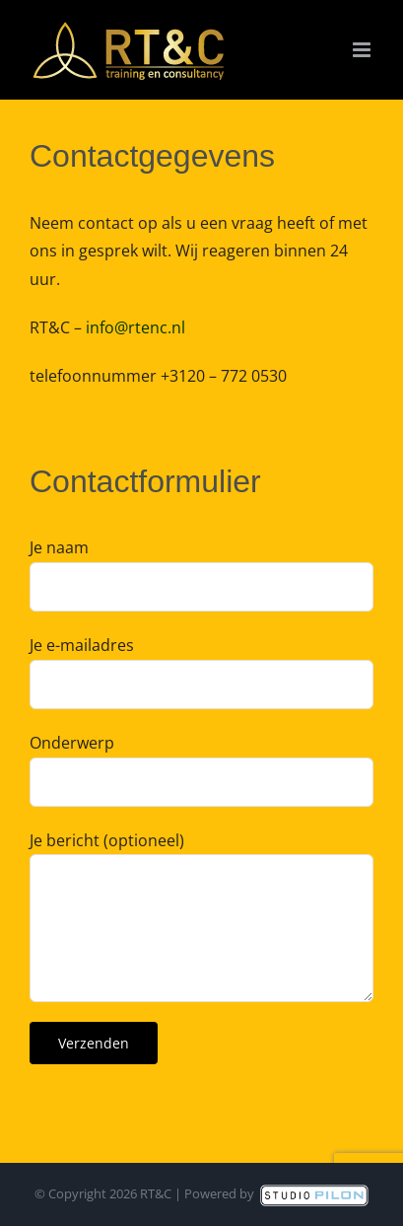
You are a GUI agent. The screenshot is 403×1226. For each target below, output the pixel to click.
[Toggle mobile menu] (363, 49)
